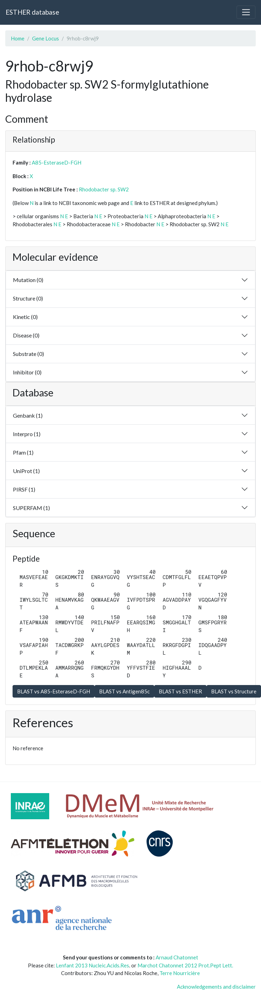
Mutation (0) (28, 279)
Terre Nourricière (179, 973)
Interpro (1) (26, 434)
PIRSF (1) (24, 489)
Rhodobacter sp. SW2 (104, 189)
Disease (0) (26, 335)
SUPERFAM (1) (31, 507)
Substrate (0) (28, 353)
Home (17, 38)
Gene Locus (45, 38)
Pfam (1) (23, 452)
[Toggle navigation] (246, 12)
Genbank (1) (28, 415)
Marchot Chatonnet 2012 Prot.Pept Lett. (185, 965)
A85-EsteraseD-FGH (56, 162)
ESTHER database (32, 12)
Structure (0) (28, 298)
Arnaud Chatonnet (177, 957)
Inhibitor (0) (27, 372)
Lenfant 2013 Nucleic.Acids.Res (92, 965)
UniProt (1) (26, 470)
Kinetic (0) (25, 316)
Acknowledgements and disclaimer (216, 986)
